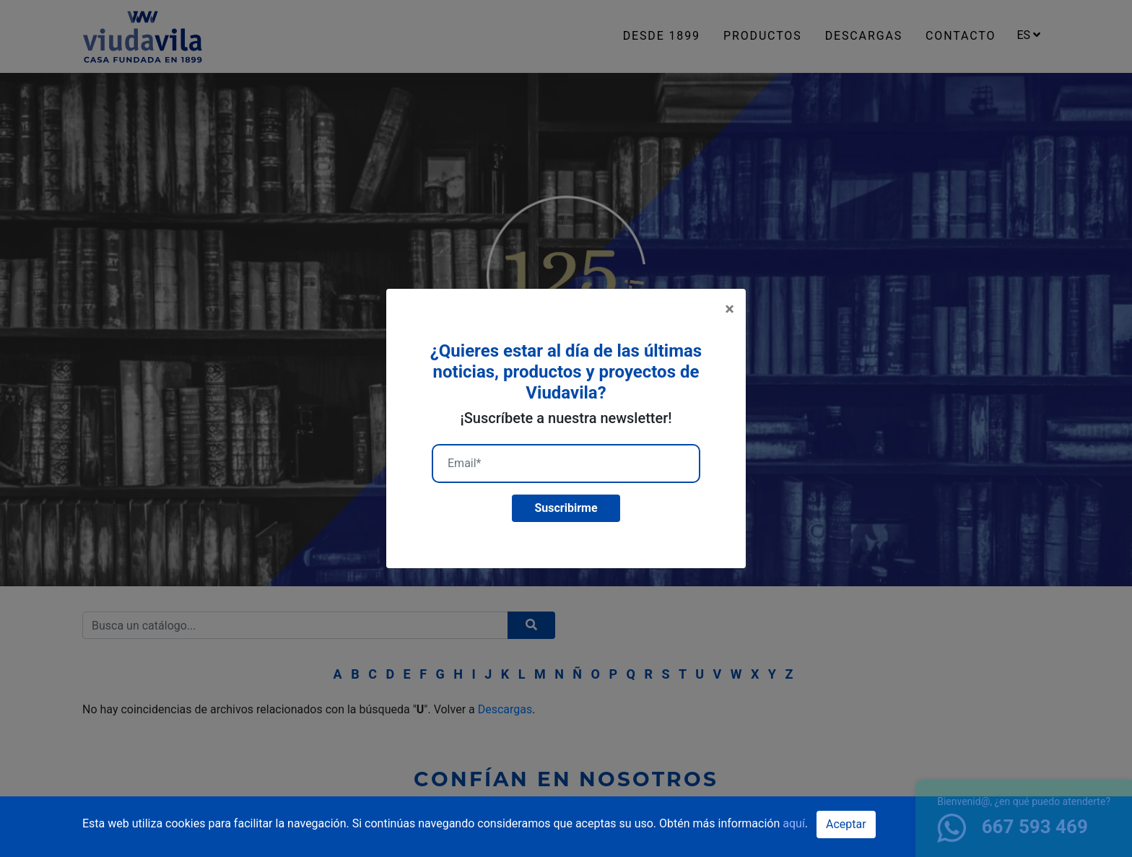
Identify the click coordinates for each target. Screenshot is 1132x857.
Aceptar (846, 824)
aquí (794, 823)
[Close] (729, 309)
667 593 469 (1012, 827)
